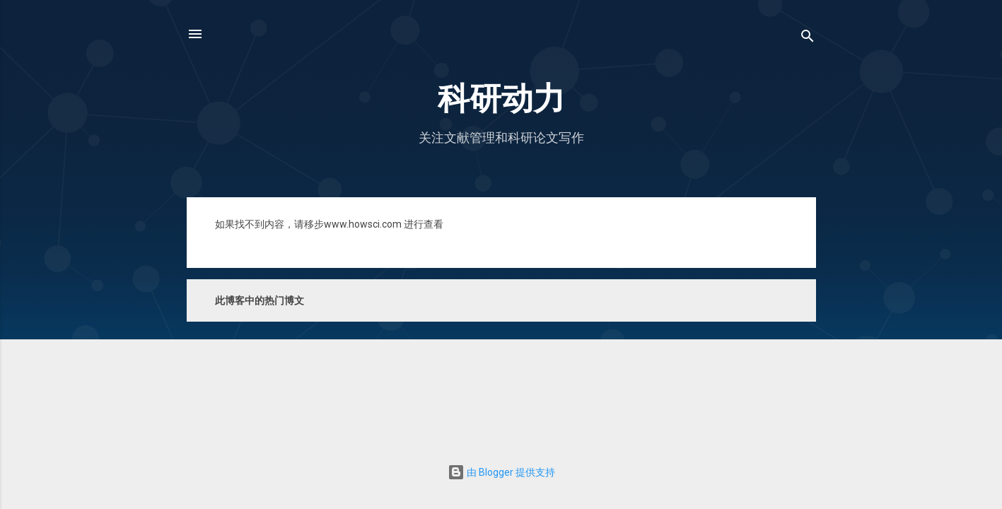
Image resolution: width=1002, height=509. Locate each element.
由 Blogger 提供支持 (501, 472)
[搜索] (807, 38)
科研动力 (501, 98)
